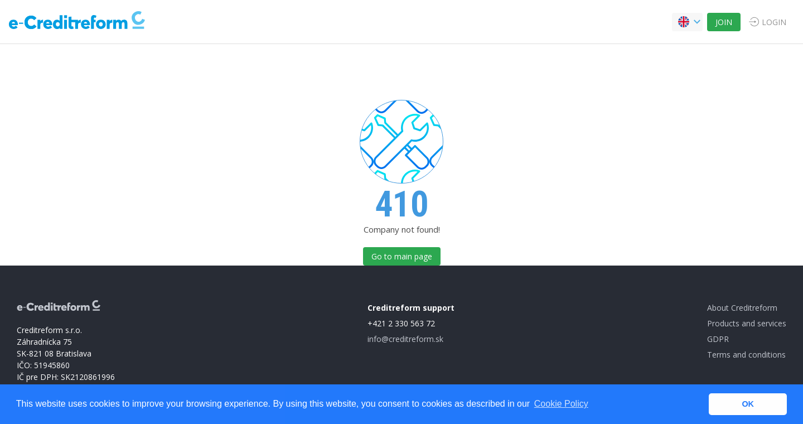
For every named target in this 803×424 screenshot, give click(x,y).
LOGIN (774, 22)
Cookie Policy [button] (561, 403)
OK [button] (748, 403)
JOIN (723, 22)
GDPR (718, 339)
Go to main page (401, 256)
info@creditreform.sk (405, 339)
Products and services (746, 323)
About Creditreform (742, 307)
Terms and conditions (746, 354)
